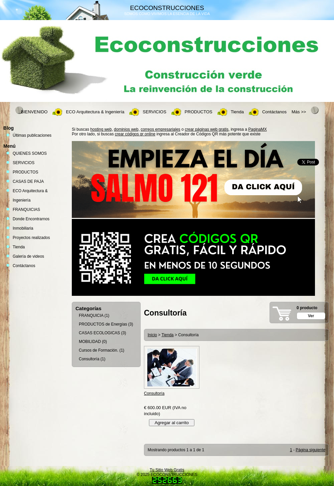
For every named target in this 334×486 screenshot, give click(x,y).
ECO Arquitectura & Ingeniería (95, 111)
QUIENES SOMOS (30, 153)
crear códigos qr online (135, 134)
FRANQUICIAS (26, 209)
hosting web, (101, 129)
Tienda (237, 111)
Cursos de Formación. (98, 350)
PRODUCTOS (198, 111)
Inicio (152, 335)
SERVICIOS (154, 111)
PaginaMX (257, 129)
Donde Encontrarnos (31, 219)
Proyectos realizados (31, 237)
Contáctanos (274, 111)
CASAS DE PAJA (28, 181)
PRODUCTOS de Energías (103, 324)
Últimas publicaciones (32, 135)
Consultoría (89, 359)
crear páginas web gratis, (207, 129)
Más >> (299, 111)
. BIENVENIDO (32, 111)
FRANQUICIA (91, 315)
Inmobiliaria (23, 228)
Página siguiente (310, 450)
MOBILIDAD (90, 341)
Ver (311, 316)
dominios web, (127, 129)
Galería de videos (28, 256)
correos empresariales (160, 129)
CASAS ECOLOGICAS (99, 333)
